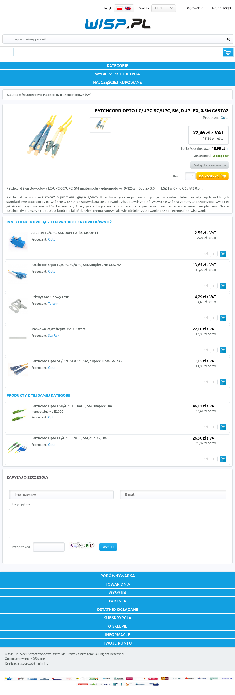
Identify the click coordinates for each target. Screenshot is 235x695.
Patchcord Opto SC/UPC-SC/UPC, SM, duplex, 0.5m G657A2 (76, 361)
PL (119, 8)
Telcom (53, 303)
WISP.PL (117, 23)
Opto (225, 117)
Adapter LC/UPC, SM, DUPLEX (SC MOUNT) (64, 233)
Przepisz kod (21, 547)
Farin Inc (42, 663)
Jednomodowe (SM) (77, 95)
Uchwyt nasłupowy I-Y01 (50, 297)
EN (128, 8)
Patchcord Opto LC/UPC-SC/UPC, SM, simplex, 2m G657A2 (76, 265)
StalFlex (53, 336)
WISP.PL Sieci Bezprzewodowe (30, 654)
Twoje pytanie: (22, 504)
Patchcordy (51, 95)
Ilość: (177, 176)
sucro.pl (27, 663)
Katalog (12, 95)
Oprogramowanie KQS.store (25, 659)
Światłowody (31, 95)
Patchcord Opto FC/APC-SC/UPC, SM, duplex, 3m (69, 438)
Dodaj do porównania (209, 165)
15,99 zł (218, 148)
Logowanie (194, 8)
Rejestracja (221, 8)
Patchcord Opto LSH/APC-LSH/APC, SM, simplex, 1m (71, 406)
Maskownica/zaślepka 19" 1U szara (58, 329)
